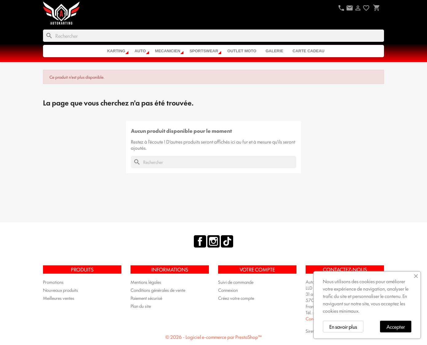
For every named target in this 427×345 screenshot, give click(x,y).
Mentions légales (146, 282)
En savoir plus (343, 326)
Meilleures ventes (58, 298)
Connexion (228, 290)
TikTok (227, 241)
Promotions (53, 282)
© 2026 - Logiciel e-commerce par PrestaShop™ (213, 336)
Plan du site (141, 306)
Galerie (274, 51)
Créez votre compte (236, 298)
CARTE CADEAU (308, 51)
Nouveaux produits (60, 290)
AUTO (140, 51)
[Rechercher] (213, 36)
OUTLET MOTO (241, 51)
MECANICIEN (167, 51)
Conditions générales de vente (158, 290)
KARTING (116, 51)
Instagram (213, 241)
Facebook (200, 241)
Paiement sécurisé (146, 298)
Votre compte (257, 269)
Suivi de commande (235, 282)
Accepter (395, 326)
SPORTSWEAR (204, 51)
